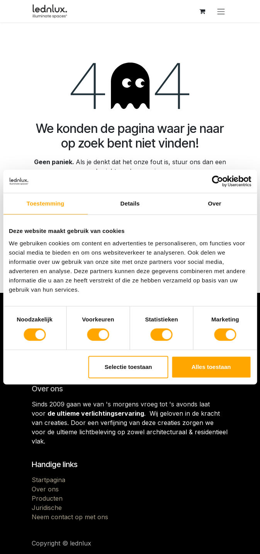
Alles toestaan (211, 367)
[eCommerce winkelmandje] (202, 11)
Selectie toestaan (128, 367)
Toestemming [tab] (46, 203)
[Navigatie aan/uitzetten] (221, 11)
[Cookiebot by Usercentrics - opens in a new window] (217, 181)
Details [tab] (130, 203)
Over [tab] (214, 203)
